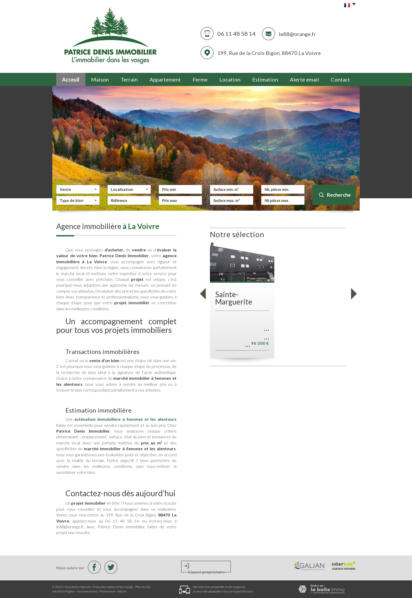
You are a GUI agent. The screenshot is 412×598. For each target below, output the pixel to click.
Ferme (200, 79)
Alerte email (304, 79)
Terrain (129, 79)
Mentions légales (63, 591)
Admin (122, 591)
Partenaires (107, 591)
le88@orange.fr (297, 34)
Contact (340, 79)
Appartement (165, 79)
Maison (100, 79)
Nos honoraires (87, 591)
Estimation (265, 79)
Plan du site (143, 587)
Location (229, 79)
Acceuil (70, 79)
